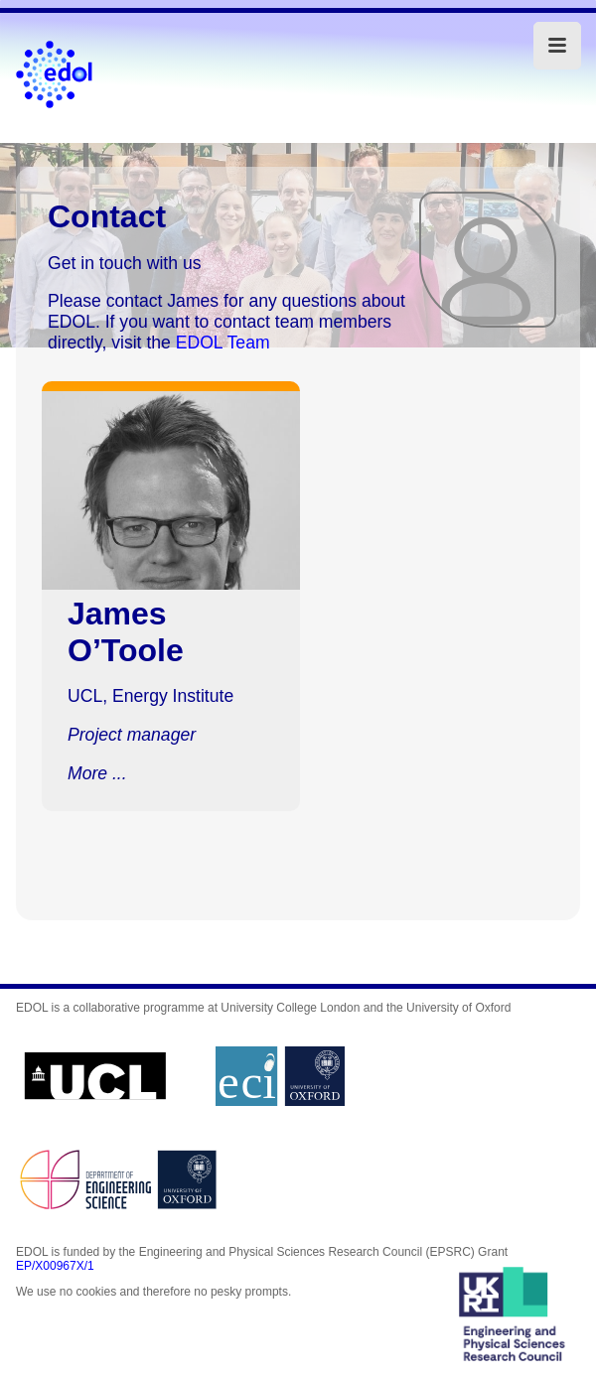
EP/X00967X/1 (55, 1266)
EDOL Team (223, 342)
